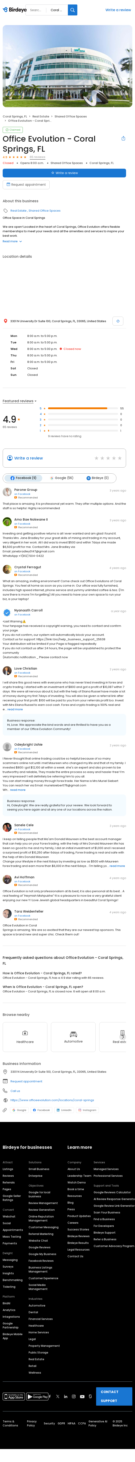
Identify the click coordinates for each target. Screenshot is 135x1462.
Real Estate (40, 116)
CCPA (82, 1423)
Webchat (9, 1216)
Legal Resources (79, 1249)
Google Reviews (40, 1247)
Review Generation (42, 1209)
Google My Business (42, 1254)
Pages (7, 1189)
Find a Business (104, 1219)
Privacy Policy (32, 1423)
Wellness (35, 1372)
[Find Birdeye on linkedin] (66, 1396)
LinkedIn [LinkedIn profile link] (64, 1110)
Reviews (8, 1175)
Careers (73, 1222)
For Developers (104, 1226)
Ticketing (9, 1286)
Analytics (9, 1310)
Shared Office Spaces (71, 116)
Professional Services (108, 1175)
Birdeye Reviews (79, 1236)
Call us (15, 1091)
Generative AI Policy (98, 1423)
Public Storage (38, 1352)
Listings (8, 1169)
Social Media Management (38, 1287)
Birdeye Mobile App (13, 1336)
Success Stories (78, 1229)
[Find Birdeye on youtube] (82, 1396)
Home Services (39, 1332)
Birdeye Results (78, 1243)
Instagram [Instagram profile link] (87, 1110)
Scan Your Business (107, 1212)
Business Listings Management (40, 1269)
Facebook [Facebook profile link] (41, 1110)
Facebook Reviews (41, 1260)
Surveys (8, 1266)
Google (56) (61, 478)
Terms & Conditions (10, 1423)
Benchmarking (13, 1280)
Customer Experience (43, 1278)
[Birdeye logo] (15, 10)
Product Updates (79, 1216)
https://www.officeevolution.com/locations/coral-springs (52, 1100)
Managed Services (106, 1169)
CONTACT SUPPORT (109, 1396)
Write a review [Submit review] (64, 173)
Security (49, 1423)
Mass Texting (12, 1236)
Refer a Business (105, 1239)
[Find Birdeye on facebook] (50, 1396)
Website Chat (38, 1240)
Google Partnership (11, 1325)
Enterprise (35, 1175)
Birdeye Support (105, 1232)
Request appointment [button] (26, 1081)
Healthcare (36, 1325)
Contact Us (75, 1256)
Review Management (43, 1203)
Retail (32, 1366)
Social (7, 1223)
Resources (75, 1196)
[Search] (72, 9)
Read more (12, 241)
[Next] (122, 1037)
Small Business (39, 1169)
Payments (10, 1243)
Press (71, 1209)
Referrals (9, 1182)
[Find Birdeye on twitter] (57, 1396)
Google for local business (39, 1194)
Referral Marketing (41, 1234)
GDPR (61, 1423)
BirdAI (6, 1303)
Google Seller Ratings (12, 1198)
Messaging (10, 1260)
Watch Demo (77, 1182)
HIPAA (71, 1423)
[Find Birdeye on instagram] (74, 1396)
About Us (74, 1169)
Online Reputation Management (41, 1218)
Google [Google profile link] (19, 1110)
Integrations (11, 1316)
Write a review (118, 10)
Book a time (76, 1189)
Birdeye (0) (97, 478)
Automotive (37, 1305)
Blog (71, 1202)
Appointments (13, 1230)
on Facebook (22, 494)
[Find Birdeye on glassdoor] (90, 1396)
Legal (32, 1339)
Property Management (44, 1345)
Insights (8, 1273)
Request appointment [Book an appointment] (26, 184)
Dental (33, 1312)
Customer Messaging (44, 1227)
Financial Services (41, 1319)
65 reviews (37, 157)
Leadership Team (79, 1175)
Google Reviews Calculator (112, 1192)
